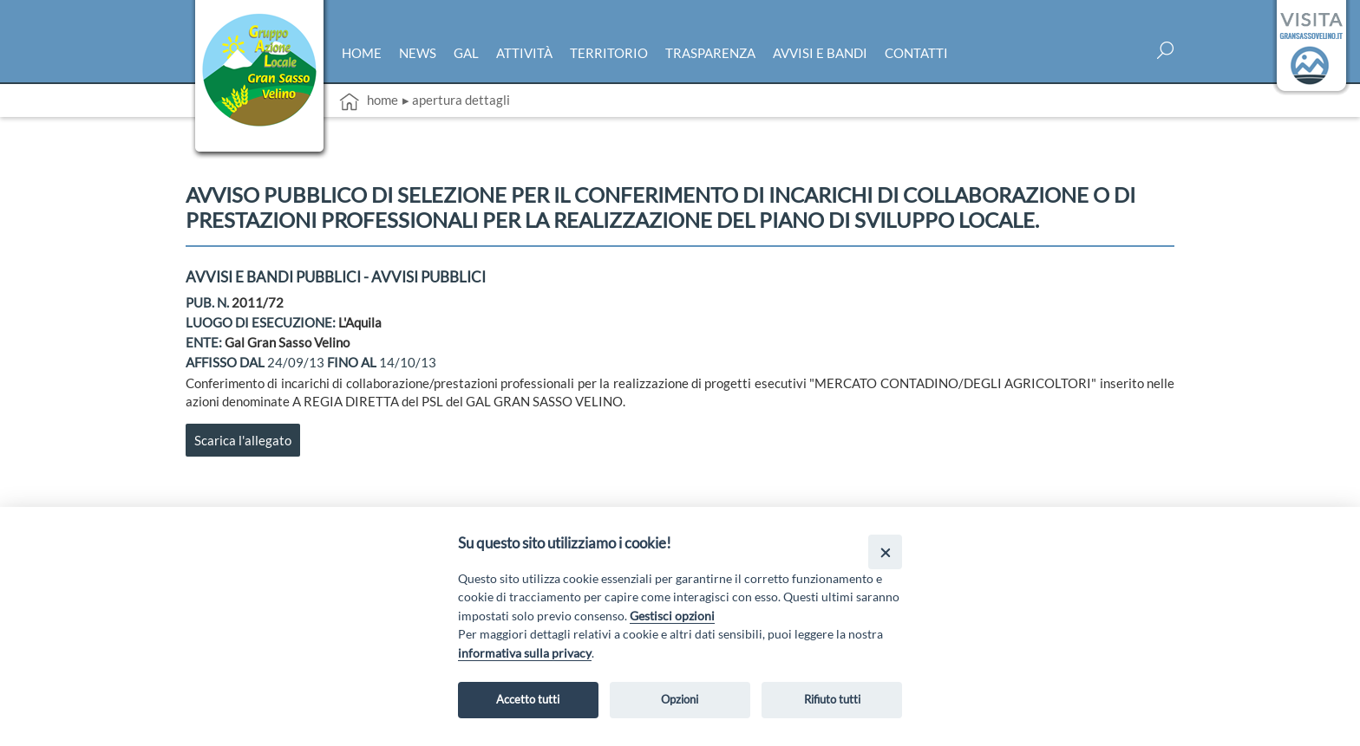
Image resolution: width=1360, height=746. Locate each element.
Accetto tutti (527, 699)
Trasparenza (710, 53)
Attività (524, 53)
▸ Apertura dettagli (456, 99)
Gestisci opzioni (672, 615)
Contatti (916, 53)
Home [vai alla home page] (368, 101)
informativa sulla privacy (525, 652)
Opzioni (679, 699)
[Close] (885, 551)
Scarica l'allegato (242, 440)
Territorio (609, 53)
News (417, 53)
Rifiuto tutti (832, 699)
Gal (466, 53)
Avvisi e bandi (820, 53)
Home (362, 53)
